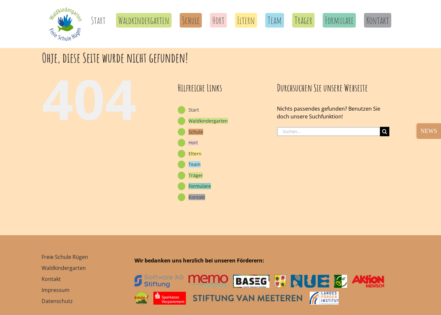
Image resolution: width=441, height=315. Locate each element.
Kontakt (196, 197)
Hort (193, 142)
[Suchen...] (328, 131)
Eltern (194, 154)
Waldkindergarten (208, 121)
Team (194, 164)
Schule (195, 132)
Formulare (199, 186)
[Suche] (384, 131)
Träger (195, 175)
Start (193, 110)
